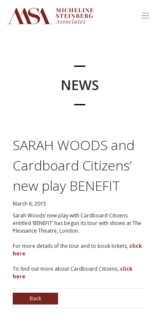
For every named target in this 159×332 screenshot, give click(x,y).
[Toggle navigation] (145, 16)
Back (35, 298)
